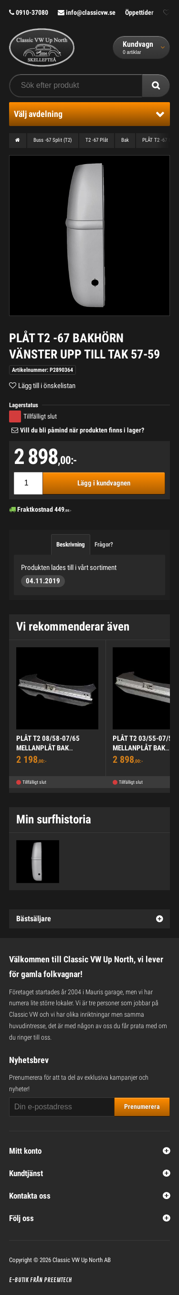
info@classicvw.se (87, 12)
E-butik (19, 1280)
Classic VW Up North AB (82, 1259)
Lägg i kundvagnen (103, 483)
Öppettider (139, 12)
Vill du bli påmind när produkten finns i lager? (82, 430)
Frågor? (104, 544)
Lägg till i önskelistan (46, 385)
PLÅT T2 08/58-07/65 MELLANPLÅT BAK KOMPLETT (48, 747)
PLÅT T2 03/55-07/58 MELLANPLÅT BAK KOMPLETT (144, 747)
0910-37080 (28, 12)
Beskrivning (70, 544)
